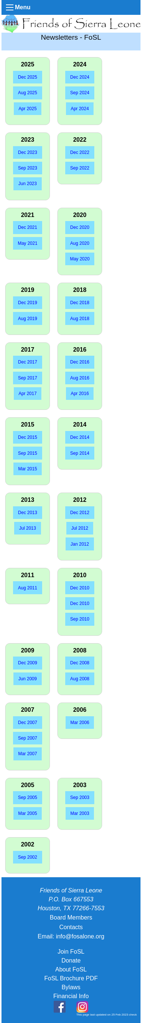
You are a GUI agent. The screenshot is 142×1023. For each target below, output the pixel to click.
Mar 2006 (79, 722)
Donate (71, 960)
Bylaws (71, 987)
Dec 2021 (27, 227)
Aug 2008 (79, 678)
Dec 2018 (79, 302)
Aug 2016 (79, 378)
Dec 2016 (79, 362)
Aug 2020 (79, 243)
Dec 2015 (27, 437)
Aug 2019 (27, 318)
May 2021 (28, 243)
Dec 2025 (27, 77)
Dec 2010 (79, 588)
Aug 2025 (27, 92)
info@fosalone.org (80, 936)
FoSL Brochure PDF (71, 978)
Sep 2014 (79, 453)
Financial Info (71, 996)
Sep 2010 (79, 619)
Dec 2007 (27, 722)
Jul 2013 (27, 528)
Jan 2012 (79, 544)
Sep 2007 (27, 738)
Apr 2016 (80, 393)
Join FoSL (70, 951)
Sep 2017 (27, 378)
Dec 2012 (79, 512)
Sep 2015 (27, 453)
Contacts (71, 927)
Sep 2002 (27, 857)
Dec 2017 (27, 362)
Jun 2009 (27, 678)
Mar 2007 (27, 753)
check (133, 1014)
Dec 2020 (79, 227)
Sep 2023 (27, 168)
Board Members (71, 917)
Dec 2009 (27, 662)
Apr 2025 (28, 108)
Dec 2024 (79, 77)
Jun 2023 (27, 183)
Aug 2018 (79, 318)
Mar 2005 (27, 813)
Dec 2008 (79, 662)
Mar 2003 (79, 813)
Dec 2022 (79, 152)
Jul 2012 (79, 528)
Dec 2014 (79, 437)
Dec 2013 (27, 512)
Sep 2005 (27, 797)
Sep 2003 (79, 797)
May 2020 (80, 258)
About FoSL (71, 969)
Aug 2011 (27, 588)
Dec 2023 (27, 152)
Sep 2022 (79, 168)
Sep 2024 (79, 92)
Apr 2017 (28, 393)
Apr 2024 (80, 108)
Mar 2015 (27, 468)
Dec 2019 (27, 302)
